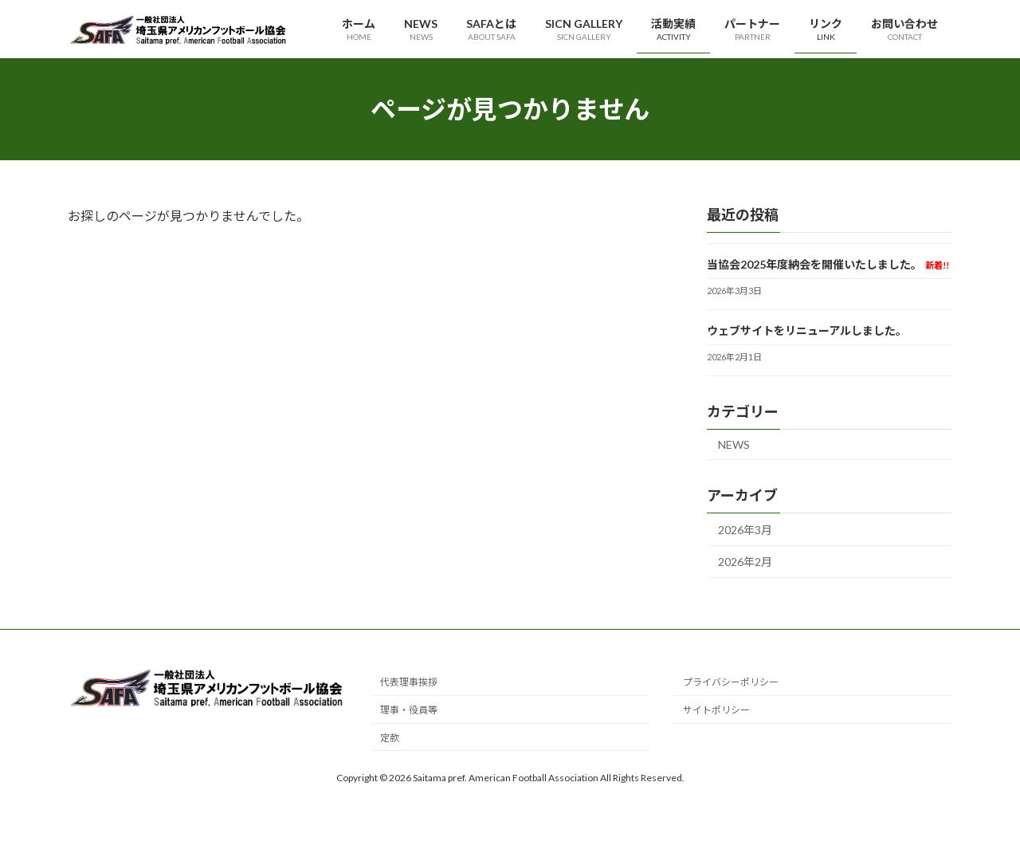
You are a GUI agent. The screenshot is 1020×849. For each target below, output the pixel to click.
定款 (389, 738)
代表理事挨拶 (408, 683)
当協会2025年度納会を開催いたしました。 (828, 264)
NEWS (734, 444)
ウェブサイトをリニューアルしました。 (807, 330)
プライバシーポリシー (731, 683)
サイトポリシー (716, 711)
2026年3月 (745, 530)
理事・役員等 (408, 711)
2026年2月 (745, 562)
